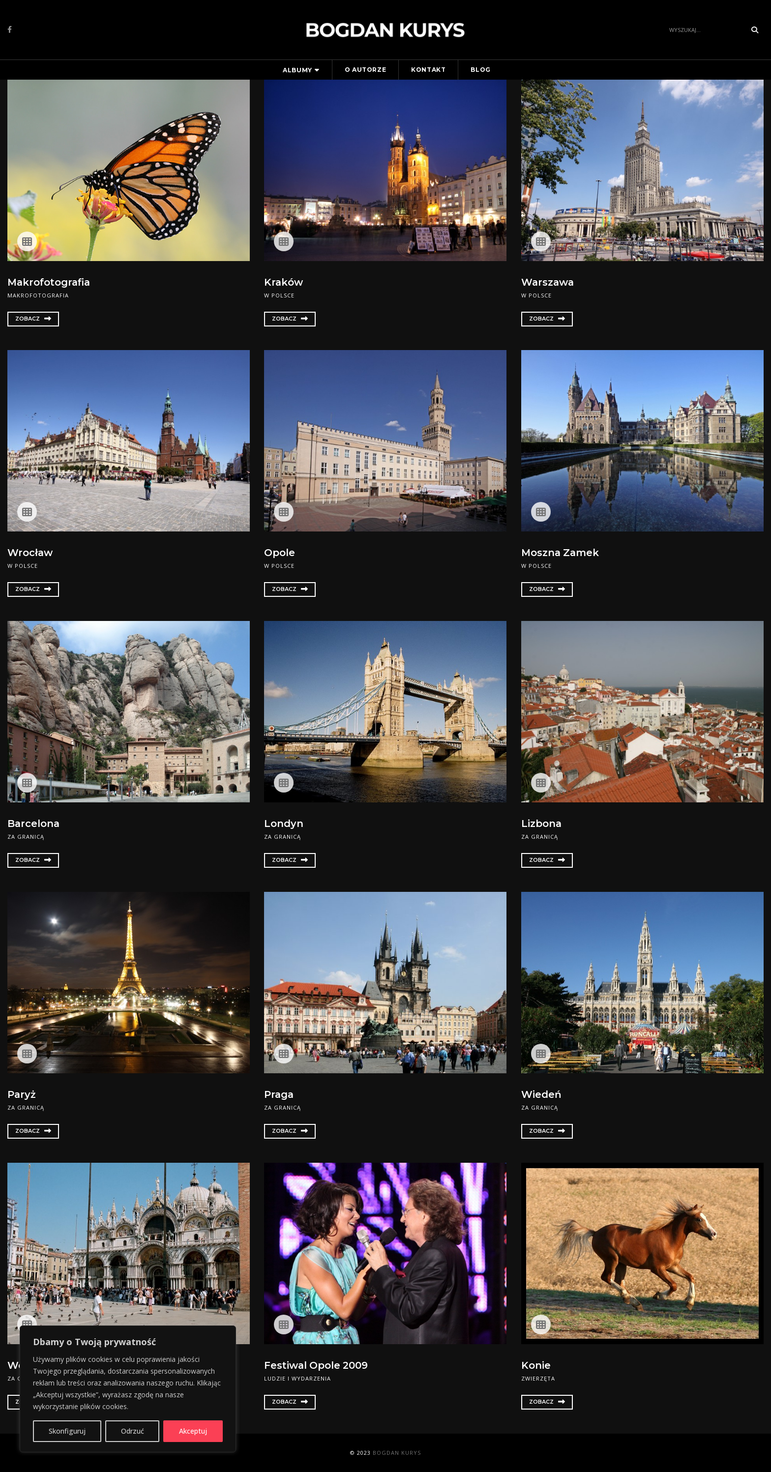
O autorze (365, 69)
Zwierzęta (538, 1378)
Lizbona (541, 823)
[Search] (705, 30)
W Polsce (279, 294)
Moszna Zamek (560, 553)
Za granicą (25, 836)
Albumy (297, 70)
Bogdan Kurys (397, 1452)
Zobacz (33, 318)
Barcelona (33, 823)
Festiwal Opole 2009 (317, 1365)
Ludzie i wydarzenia (297, 1378)
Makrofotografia (49, 282)
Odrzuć (132, 1431)
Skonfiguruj (67, 1431)
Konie (536, 1365)
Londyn (283, 823)
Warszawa (548, 282)
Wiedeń (541, 1094)
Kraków (283, 282)
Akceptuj (193, 1431)
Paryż (21, 1094)
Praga (279, 1094)
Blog (480, 69)
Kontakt (428, 69)
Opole (279, 553)
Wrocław (30, 553)
